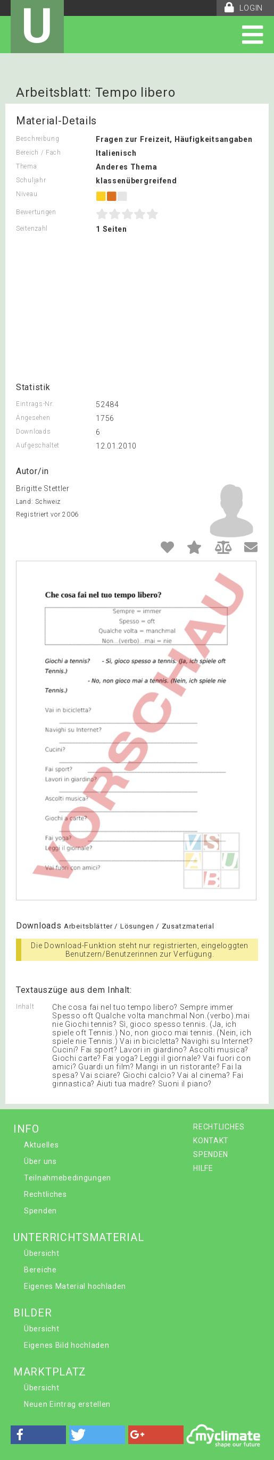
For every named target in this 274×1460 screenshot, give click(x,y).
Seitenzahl (32, 228)
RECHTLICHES (219, 1127)
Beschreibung (37, 138)
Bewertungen (36, 212)
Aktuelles (41, 1145)
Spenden (40, 1210)
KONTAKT (211, 1140)
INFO (26, 1129)
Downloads (33, 431)
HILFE (203, 1168)
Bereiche (40, 1269)
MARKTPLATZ (49, 1371)
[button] (38, 1434)
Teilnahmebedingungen (67, 1178)
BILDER (32, 1312)
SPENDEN (210, 1154)
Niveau (26, 194)
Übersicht (41, 1253)
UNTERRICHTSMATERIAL (78, 1237)
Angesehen (33, 417)
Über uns (40, 1161)
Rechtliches (45, 1194)
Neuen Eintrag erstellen (67, 1404)
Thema (26, 166)
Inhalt (25, 1006)
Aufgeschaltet (38, 445)
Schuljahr (31, 180)
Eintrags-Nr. (35, 404)
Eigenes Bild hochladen (66, 1345)
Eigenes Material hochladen (75, 1286)
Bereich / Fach (38, 152)
